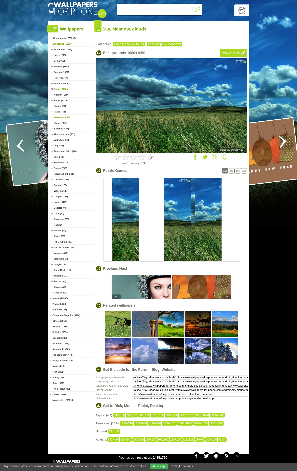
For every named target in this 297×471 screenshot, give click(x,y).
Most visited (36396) (63, 400)
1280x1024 (186, 415)
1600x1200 (217, 415)
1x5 (225, 170)
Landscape (122, 44)
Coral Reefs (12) (62, 270)
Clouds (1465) (61, 89)
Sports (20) (58, 383)
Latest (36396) (59, 394)
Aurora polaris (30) (64, 247)
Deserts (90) (60, 208)
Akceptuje (158, 466)
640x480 (119, 415)
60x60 (222, 439)
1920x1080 (201, 423)
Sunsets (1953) (62, 66)
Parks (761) (60, 111)
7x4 (244, 170)
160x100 (163, 439)
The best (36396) (61, 389)
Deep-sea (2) (60, 292)
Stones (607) (60, 123)
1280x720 (126, 423)
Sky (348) (59, 157)
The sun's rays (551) (64, 134)
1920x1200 (216, 423)
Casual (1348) (59, 338)
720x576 (131, 415)
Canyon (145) (61, 196)
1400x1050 (202, 415)
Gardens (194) (61, 179)
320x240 (125, 439)
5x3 (237, 170)
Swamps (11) (60, 275)
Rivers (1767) (61, 78)
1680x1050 (185, 423)
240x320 (138, 439)
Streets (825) (60, 106)
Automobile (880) (61, 349)
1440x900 (154, 423)
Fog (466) (59, 145)
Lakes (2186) (60, 55)
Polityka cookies (182, 466)
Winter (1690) (61, 83)
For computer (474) (62, 355)
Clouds (139, 44)
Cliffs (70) (59, 213)
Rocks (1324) (61, 100)
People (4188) (59, 309)
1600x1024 (169, 423)
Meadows (174, 44)
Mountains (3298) (63, 49)
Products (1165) (60, 343)
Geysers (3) (60, 287)
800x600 (144, 415)
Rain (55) (58, 225)
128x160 (175, 439)
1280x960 (171, 415)
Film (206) (57, 372)
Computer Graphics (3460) (66, 315)
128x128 (188, 439)
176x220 (150, 439)
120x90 (199, 439)
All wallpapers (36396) (64, 38)
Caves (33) (59, 236)
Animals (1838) (60, 326)
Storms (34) (60, 230)
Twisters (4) (60, 281)
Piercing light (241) (64, 174)
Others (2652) (59, 321)
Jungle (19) (60, 264)
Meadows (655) (62, 117)
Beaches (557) (61, 128)
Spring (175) (60, 185)
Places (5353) (59, 304)
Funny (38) (58, 377)
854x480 (114, 431)
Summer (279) (61, 162)
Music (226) (58, 366)
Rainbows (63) (61, 219)
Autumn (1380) (61, 95)
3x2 (231, 170)
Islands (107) (60, 202)
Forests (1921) (61, 72)
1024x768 (157, 415)
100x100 (211, 439)
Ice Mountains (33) (63, 242)
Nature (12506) (60, 298)
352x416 (113, 439)
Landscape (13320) (62, 44)
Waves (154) (60, 191)
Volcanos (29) (61, 253)
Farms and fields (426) (65, 151)
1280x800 (140, 423)
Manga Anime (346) (62, 360)
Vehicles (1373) (60, 332)
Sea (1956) (59, 61)
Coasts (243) (60, 168)
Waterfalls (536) (62, 140)
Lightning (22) (61, 259)
